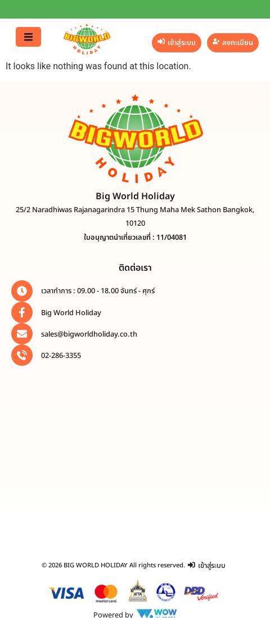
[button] (28, 37)
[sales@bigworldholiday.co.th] (22, 333)
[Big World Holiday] (22, 312)
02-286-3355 (61, 355)
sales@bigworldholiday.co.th (89, 334)
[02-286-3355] (22, 355)
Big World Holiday (71, 313)
